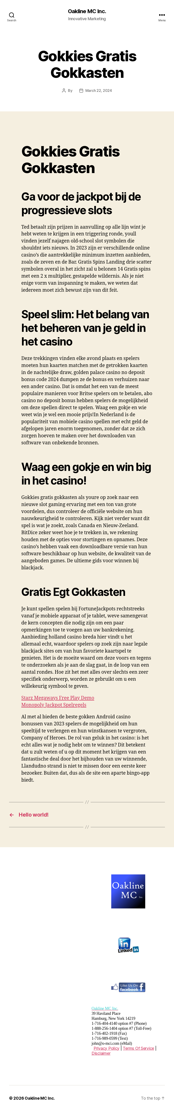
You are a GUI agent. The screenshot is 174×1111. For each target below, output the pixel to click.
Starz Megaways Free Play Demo (57, 698)
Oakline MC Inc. (87, 11)
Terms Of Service (138, 1048)
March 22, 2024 (98, 90)
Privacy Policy (106, 1048)
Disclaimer (101, 1053)
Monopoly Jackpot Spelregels (53, 705)
